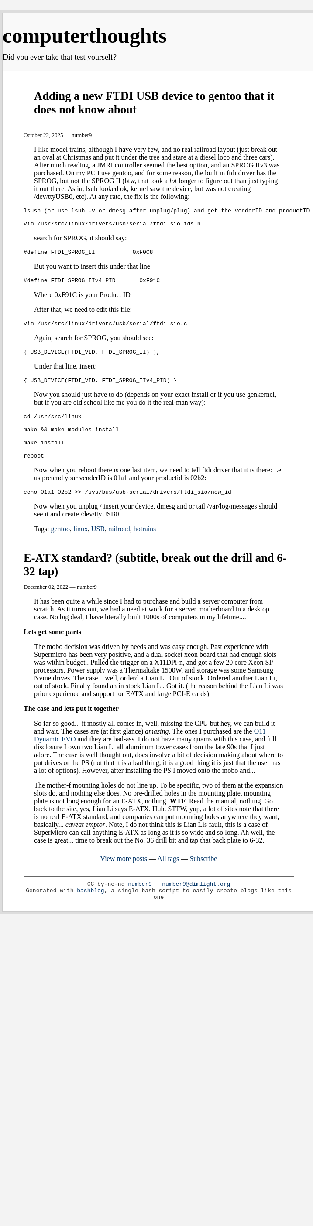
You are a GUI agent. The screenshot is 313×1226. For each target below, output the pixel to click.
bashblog (90, 911)
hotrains (145, 549)
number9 (140, 905)
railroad (119, 549)
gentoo (60, 549)
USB (98, 549)
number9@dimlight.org (196, 905)
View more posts (123, 879)
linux (80, 549)
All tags (168, 879)
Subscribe (203, 879)
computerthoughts (85, 35)
